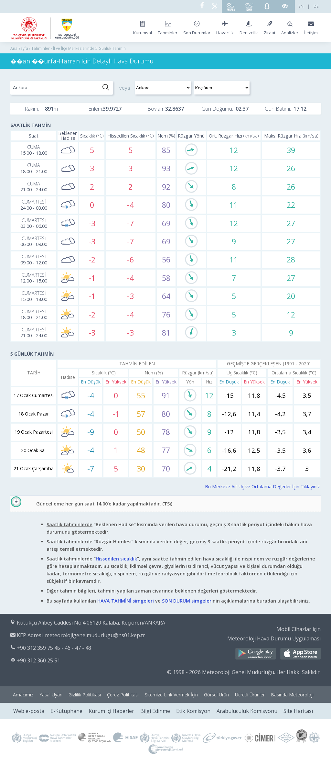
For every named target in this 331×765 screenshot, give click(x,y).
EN (301, 6)
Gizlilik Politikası (85, 695)
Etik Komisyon (193, 711)
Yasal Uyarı (50, 695)
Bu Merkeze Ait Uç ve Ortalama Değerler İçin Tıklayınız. (263, 486)
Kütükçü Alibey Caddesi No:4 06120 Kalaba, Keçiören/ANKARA (91, 622)
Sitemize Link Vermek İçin (171, 695)
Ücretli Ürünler (250, 695)
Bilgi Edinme (155, 711)
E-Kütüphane (66, 711)
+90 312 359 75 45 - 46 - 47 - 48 (54, 647)
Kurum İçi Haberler (111, 711)
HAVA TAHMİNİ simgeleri (125, 601)
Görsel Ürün (216, 695)
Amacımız (23, 695)
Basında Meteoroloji (292, 695)
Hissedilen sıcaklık (116, 559)
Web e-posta (28, 711)
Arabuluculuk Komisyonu (247, 711)
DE (316, 6)
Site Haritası (298, 711)
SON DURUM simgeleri (187, 601)
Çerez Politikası (123, 695)
